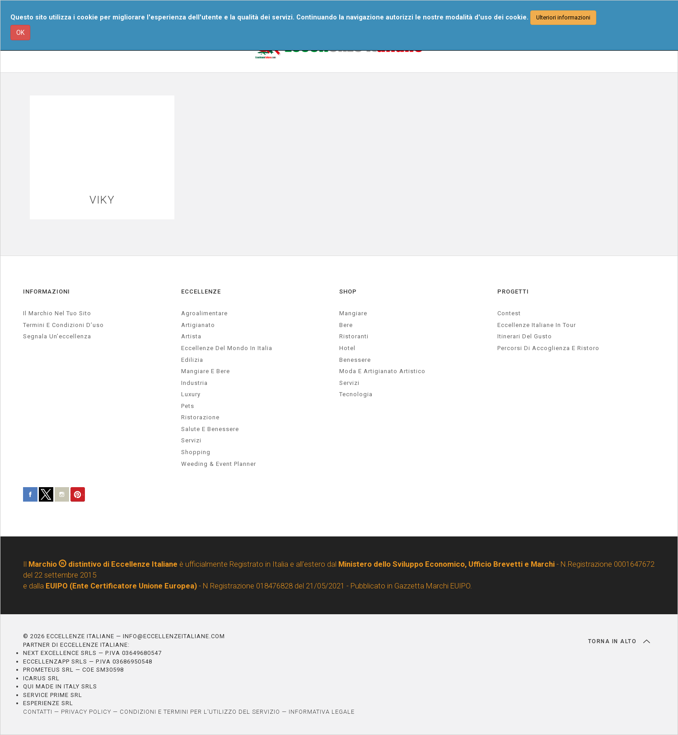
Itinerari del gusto (524, 336)
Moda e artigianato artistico (382, 371)
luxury (191, 394)
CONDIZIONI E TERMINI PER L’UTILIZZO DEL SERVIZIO (200, 711)
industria (194, 382)
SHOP (348, 291)
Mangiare (353, 313)
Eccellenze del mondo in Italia (226, 348)
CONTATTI (37, 711)
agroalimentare (204, 313)
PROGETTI (513, 291)
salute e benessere (210, 429)
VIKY (102, 200)
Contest (509, 313)
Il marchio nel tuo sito (57, 313)
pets (187, 406)
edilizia (192, 359)
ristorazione (200, 417)
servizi (191, 440)
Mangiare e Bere (205, 371)
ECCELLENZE (201, 291)
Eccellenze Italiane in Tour (536, 325)
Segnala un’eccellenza (57, 336)
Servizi (349, 382)
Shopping (195, 452)
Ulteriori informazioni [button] (563, 17)
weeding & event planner (218, 463)
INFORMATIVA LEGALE (322, 711)
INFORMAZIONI (46, 291)
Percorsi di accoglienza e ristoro (548, 348)
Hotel (347, 348)
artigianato (198, 325)
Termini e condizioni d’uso (63, 325)
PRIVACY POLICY (86, 711)
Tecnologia (356, 394)
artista (191, 336)
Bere (346, 325)
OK (20, 32)
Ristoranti (354, 336)
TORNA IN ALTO (619, 641)
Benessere (355, 359)
